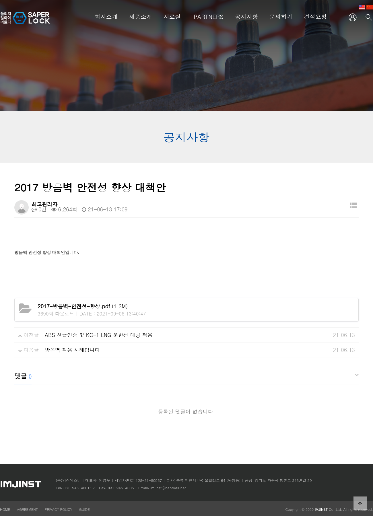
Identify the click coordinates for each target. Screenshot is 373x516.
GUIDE (84, 509)
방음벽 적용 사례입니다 (72, 349)
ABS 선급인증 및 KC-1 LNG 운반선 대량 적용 (99, 334)
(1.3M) (83, 306)
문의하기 (280, 16)
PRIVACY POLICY (59, 509)
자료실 (172, 16)
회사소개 (106, 16)
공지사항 (246, 16)
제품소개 (140, 16)
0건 (39, 209)
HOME (5, 509)
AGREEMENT (27, 509)
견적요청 (315, 16)
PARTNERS (209, 16)
